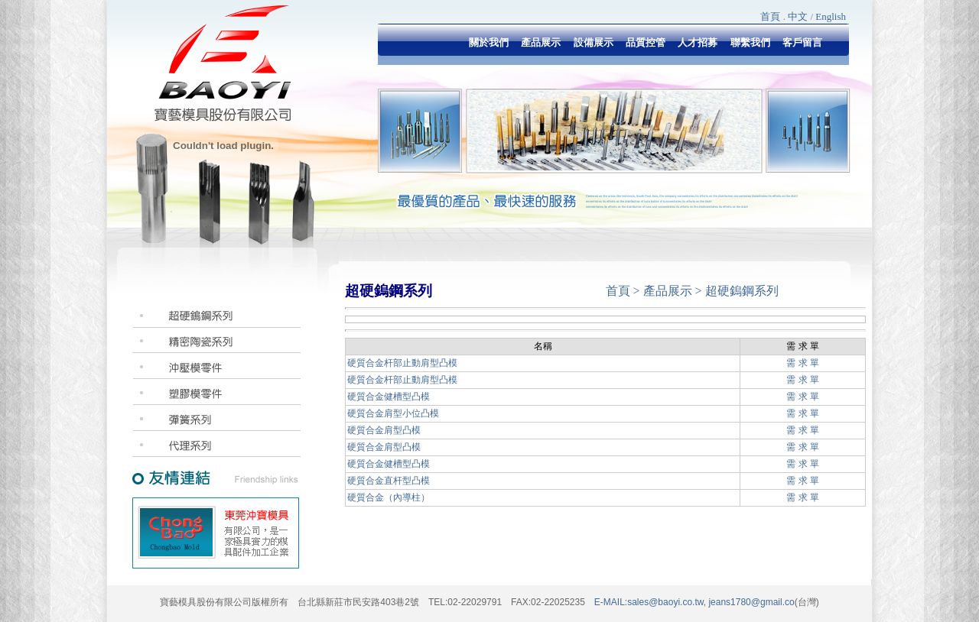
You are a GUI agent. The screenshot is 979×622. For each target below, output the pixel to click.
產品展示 (667, 290)
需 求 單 (802, 363)
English (830, 16)
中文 (798, 16)
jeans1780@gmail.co (750, 602)
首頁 (770, 16)
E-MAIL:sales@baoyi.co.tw (649, 602)
